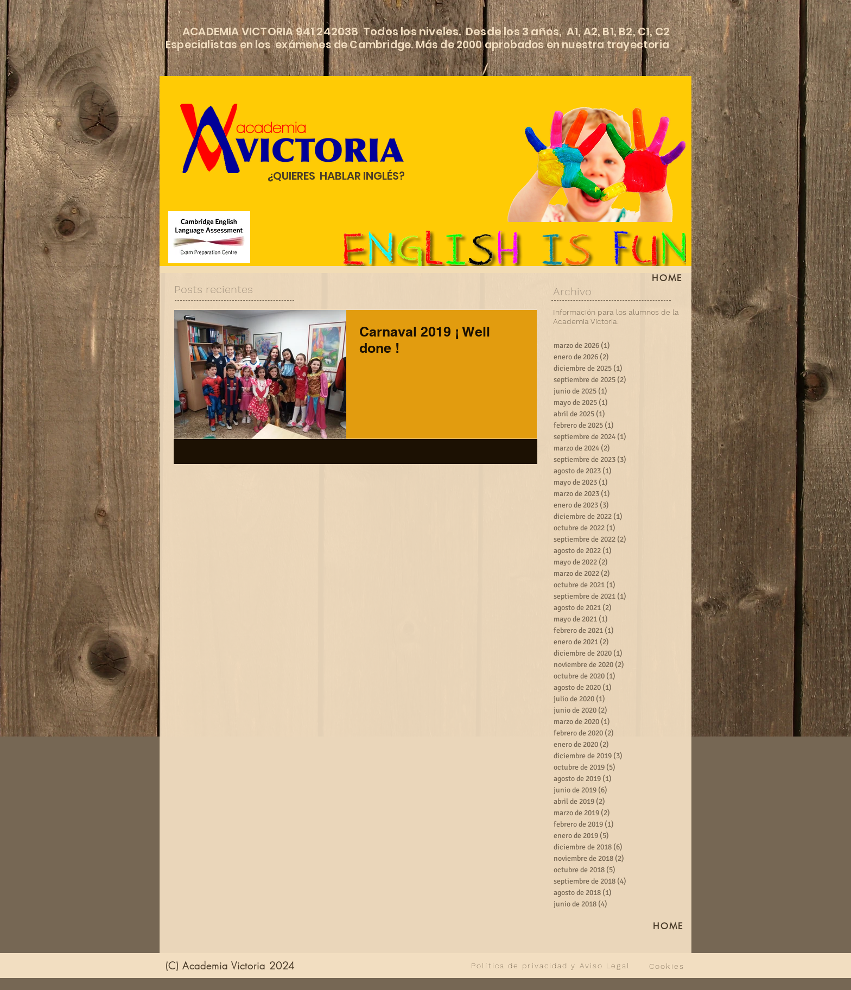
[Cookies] (667, 966)
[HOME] (667, 278)
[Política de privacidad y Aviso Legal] (550, 965)
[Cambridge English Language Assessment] (209, 237)
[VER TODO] (385, 965)
